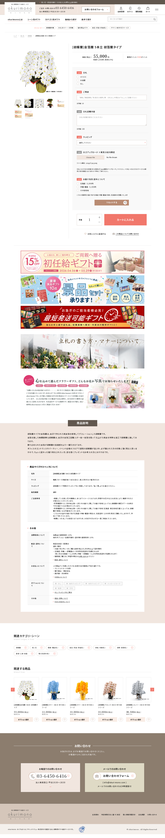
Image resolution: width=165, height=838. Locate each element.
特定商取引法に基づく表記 (107, 818)
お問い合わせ (84, 557)
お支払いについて (61, 578)
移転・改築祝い (111, 650)
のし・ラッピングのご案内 (64, 594)
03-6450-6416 (65, 8)
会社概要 (140, 818)
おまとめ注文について (63, 604)
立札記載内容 (86, 112)
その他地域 (84, 191)
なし (82, 84)
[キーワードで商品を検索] (132, 19)
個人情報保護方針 (127, 818)
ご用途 (83, 92)
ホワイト (83, 77)
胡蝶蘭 (31, 36)
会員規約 (90, 818)
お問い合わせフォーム (94, 9)
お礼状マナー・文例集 (64, 28)
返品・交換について (62, 600)
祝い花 (23, 36)
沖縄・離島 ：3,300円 (88, 187)
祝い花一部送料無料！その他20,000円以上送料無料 (61, 2)
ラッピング (84, 137)
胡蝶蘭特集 (47, 28)
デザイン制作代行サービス (122, 28)
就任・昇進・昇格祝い (100, 28)
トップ (15, 36)
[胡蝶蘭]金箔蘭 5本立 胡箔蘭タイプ (48, 36)
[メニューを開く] (156, 10)
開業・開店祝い (60, 650)
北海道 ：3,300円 (87, 184)
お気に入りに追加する (93, 234)
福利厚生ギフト (82, 28)
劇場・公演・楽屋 (25, 656)
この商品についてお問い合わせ (126, 234)
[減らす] (99, 223)
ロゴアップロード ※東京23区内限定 (96, 152)
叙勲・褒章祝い (134, 650)
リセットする (111, 203)
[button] (13, 693)
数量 (80, 221)
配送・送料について (62, 561)
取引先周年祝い (50, 656)
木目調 (82, 81)
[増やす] (99, 218)
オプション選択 (23, 722)
